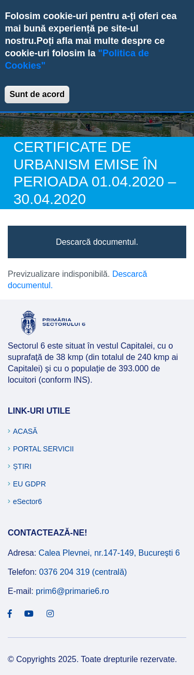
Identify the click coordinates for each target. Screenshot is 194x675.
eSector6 (27, 501)
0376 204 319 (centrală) (83, 572)
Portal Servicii (43, 449)
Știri (22, 466)
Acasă (25, 431)
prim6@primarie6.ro (72, 591)
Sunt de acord (37, 94)
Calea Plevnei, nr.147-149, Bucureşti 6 (109, 552)
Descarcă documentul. (97, 242)
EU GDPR (29, 484)
